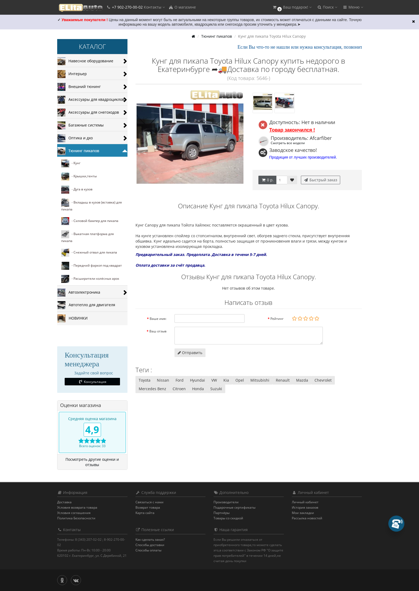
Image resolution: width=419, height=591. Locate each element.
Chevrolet (323, 380)
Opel (239, 380)
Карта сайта (144, 513)
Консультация (92, 381)
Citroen (179, 388)
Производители (226, 502)
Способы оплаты (148, 550)
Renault (283, 380)
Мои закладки (303, 513)
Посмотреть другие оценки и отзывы (92, 462)
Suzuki (216, 388)
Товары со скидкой (228, 518)
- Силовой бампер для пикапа (89, 221)
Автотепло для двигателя (86, 305)
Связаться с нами (149, 502)
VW (214, 380)
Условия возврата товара (77, 507)
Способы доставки (149, 545)
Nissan (163, 380)
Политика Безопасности (76, 518)
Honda (198, 388)
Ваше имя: (158, 318)
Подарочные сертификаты (234, 507)
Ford (180, 380)
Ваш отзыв (157, 331)
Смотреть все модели (288, 143)
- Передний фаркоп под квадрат (91, 266)
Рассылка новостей (307, 518)
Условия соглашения (74, 513)
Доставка (64, 502)
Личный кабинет (305, 502)
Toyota (144, 380)
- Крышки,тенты (79, 176)
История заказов (305, 507)
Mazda (302, 380)
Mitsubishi (259, 380)
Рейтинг (277, 318)
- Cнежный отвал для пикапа (89, 253)
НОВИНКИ (72, 318)
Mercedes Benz (152, 388)
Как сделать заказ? (150, 539)
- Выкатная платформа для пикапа (87, 236)
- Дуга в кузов (76, 190)
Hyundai (197, 380)
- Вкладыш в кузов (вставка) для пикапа (91, 205)
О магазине (182, 7)
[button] (291, 7)
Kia (226, 380)
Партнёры (222, 513)
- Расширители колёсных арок (90, 279)
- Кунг (70, 163)
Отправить (190, 352)
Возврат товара (147, 507)
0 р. (267, 179)
